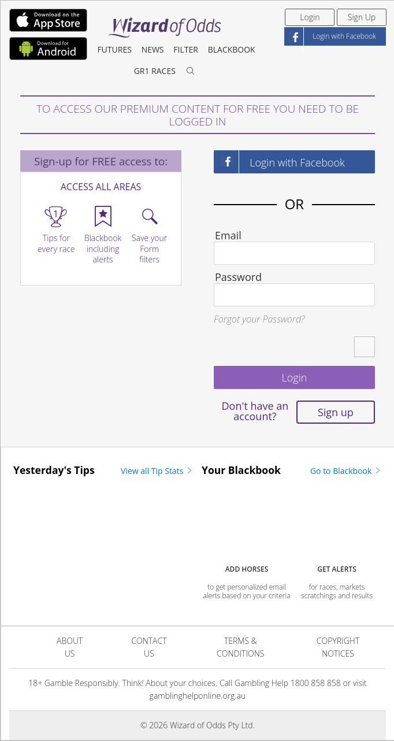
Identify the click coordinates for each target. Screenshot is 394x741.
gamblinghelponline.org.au (198, 695)
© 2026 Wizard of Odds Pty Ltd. (197, 725)
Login (309, 17)
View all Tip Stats (157, 470)
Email (228, 235)
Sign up (336, 412)
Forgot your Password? (259, 319)
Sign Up (362, 17)
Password (238, 277)
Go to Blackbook (346, 470)
